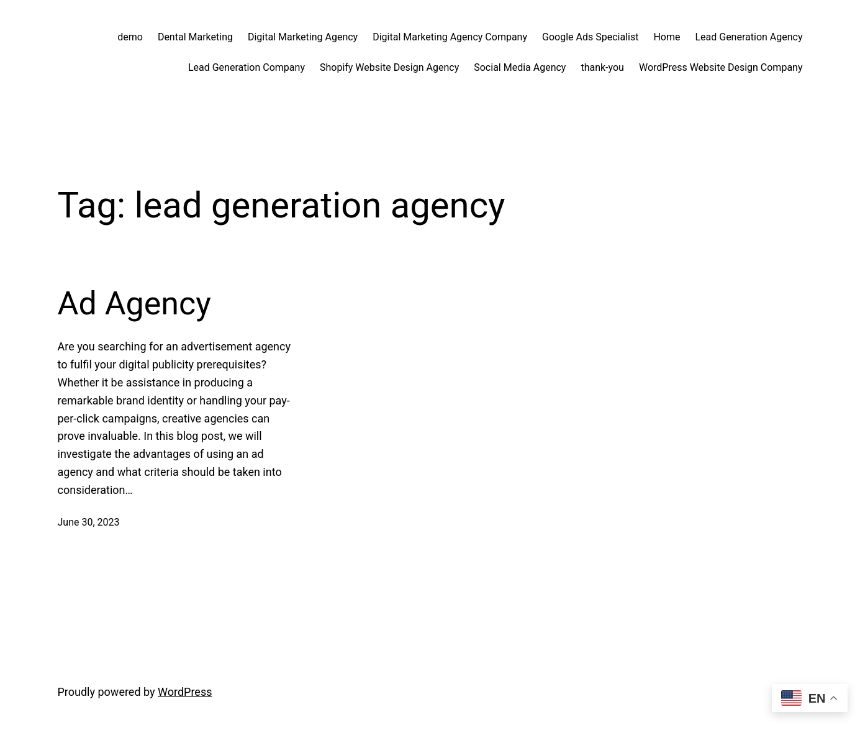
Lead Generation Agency (748, 37)
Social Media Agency (520, 67)
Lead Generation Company (246, 67)
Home (666, 37)
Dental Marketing (195, 37)
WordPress (185, 691)
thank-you (602, 67)
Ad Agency (134, 303)
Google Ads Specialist (590, 37)
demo (130, 37)
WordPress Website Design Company (721, 67)
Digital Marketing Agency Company (450, 37)
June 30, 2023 (89, 522)
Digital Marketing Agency (303, 37)
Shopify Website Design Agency (389, 67)
